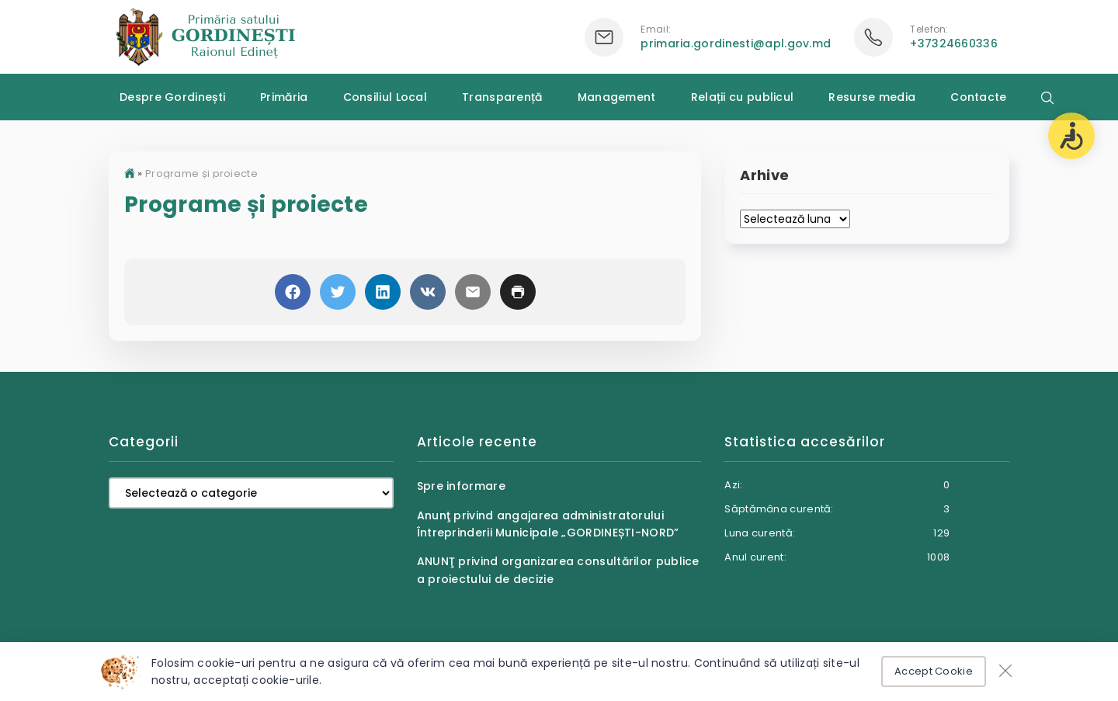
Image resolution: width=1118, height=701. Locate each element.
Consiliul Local (385, 97)
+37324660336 (954, 43)
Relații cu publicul (742, 97)
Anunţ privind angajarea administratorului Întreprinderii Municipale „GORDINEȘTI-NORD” (548, 524)
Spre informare (461, 486)
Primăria (283, 97)
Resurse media (871, 97)
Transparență (502, 97)
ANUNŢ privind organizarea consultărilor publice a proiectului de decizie (558, 570)
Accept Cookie (933, 671)
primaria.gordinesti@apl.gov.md (736, 43)
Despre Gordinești (172, 97)
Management (617, 97)
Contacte (978, 97)
